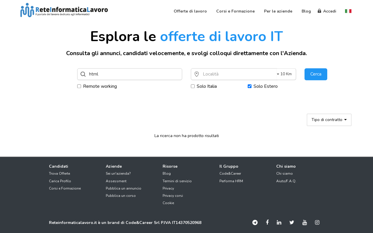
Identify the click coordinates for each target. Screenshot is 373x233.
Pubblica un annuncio (123, 188)
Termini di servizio (177, 181)
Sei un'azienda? (118, 173)
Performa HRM (231, 181)
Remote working (97, 86)
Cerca (315, 74)
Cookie (168, 203)
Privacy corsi (173, 195)
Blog (167, 173)
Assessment (116, 181)
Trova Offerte (59, 173)
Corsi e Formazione (65, 188)
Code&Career (230, 173)
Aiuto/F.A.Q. (286, 181)
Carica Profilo (60, 181)
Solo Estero (263, 86)
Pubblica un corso (121, 195)
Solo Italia (204, 86)
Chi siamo (284, 173)
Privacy (168, 188)
